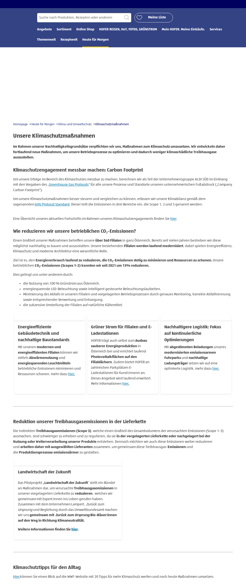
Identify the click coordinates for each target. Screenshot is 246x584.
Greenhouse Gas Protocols (69, 185)
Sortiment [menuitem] (64, 30)
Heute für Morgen (43, 124)
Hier (16, 577)
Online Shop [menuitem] (85, 30)
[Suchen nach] (84, 18)
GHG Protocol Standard (52, 205)
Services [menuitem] (216, 30)
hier (173, 219)
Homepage (20, 124)
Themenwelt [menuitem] (46, 40)
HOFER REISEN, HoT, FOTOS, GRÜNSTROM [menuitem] (128, 30)
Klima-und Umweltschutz (75, 124)
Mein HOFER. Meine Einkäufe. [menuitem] (183, 30)
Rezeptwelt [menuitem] (69, 40)
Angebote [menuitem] (44, 30)
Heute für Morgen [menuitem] (95, 40)
